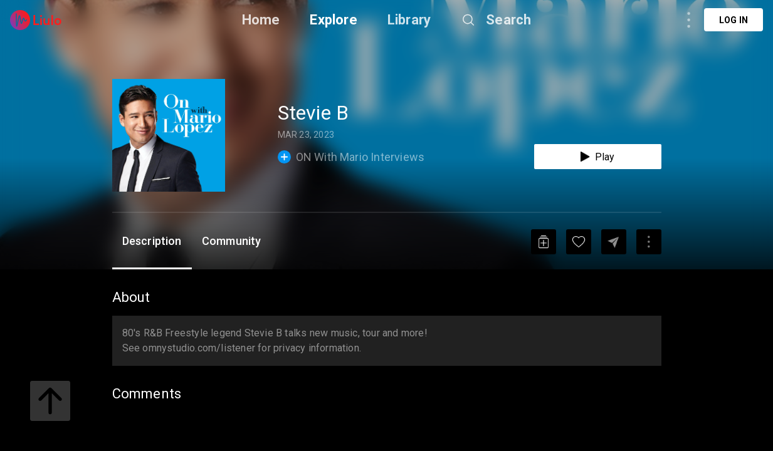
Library (409, 20)
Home (261, 20)
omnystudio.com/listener (198, 348)
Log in (733, 20)
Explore (333, 20)
